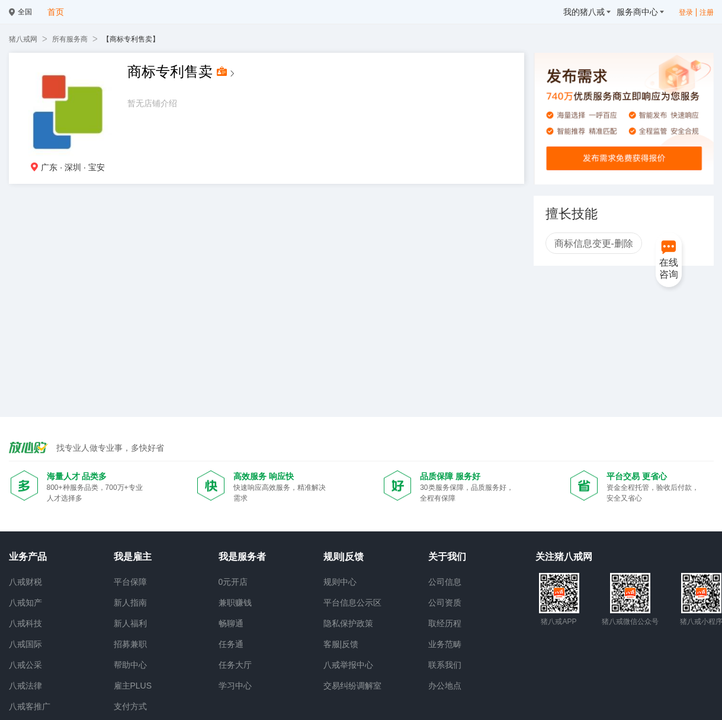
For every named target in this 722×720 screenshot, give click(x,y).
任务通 (231, 644)
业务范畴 (444, 644)
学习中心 (235, 685)
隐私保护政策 (348, 623)
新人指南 (130, 602)
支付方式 (130, 706)
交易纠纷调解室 (352, 685)
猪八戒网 (23, 39)
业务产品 (28, 557)
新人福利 (130, 623)
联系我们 (444, 665)
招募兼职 (130, 644)
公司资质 (444, 602)
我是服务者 (242, 557)
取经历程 (444, 623)
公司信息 (444, 582)
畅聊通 (231, 623)
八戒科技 (25, 623)
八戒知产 (25, 602)
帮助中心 (130, 665)
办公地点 (444, 685)
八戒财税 (25, 582)
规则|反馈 (343, 557)
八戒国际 (25, 644)
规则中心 (340, 582)
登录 (686, 12)
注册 (706, 12)
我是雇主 (133, 557)
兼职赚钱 (235, 602)
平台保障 (130, 582)
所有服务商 (70, 39)
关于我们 (447, 557)
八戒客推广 (29, 706)
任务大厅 (235, 665)
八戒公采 (25, 665)
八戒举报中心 (348, 665)
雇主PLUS (133, 685)
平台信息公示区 (352, 602)
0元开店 (233, 582)
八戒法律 (25, 685)
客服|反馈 (341, 644)
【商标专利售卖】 (130, 39)
